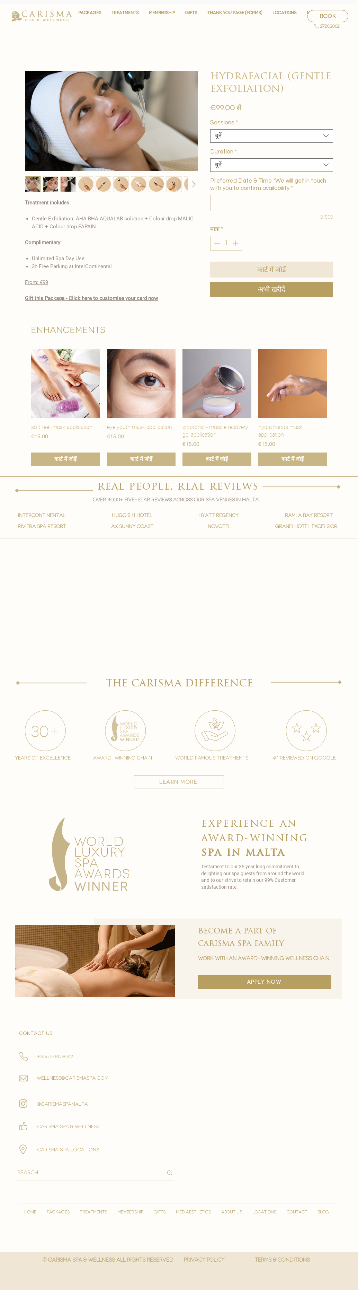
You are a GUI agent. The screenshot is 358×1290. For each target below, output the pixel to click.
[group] (179, 407)
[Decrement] (216, 243)
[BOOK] (327, 16)
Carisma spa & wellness (68, 1127)
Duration (223, 152)
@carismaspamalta (62, 1104)
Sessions (224, 123)
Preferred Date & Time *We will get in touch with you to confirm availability (268, 184)
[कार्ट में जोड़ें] (65, 459)
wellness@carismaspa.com (72, 1078)
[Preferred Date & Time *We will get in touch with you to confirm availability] (272, 203)
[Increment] (236, 243)
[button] (125, 16)
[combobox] (271, 136)
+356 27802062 (55, 1057)
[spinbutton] (226, 243)
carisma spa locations (68, 1150)
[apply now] (264, 982)
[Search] (85, 1173)
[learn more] (179, 782)
